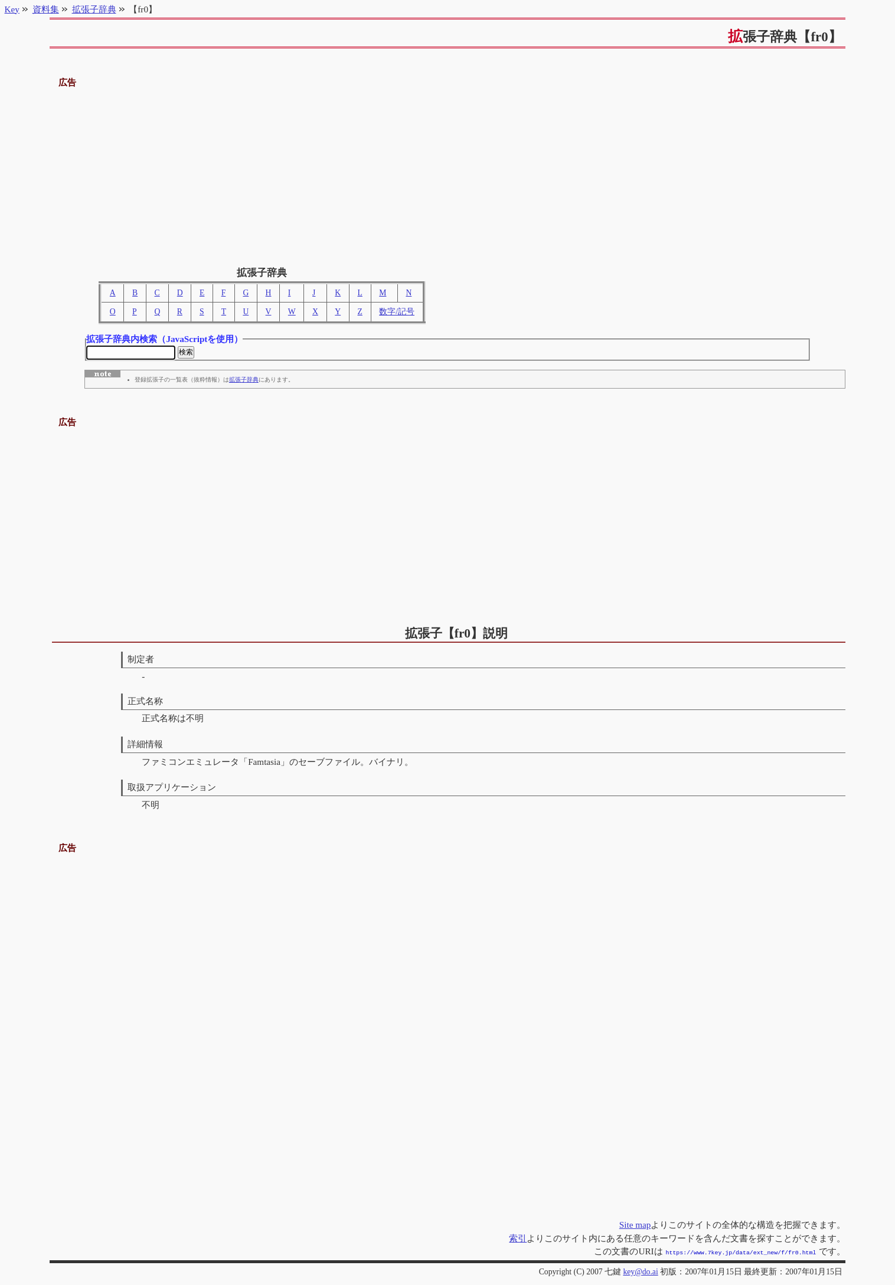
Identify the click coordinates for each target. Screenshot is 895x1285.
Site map (635, 1226)
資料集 (45, 9)
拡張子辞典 (244, 381)
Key (12, 9)
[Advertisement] (447, 172)
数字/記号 (396, 311)
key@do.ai (640, 1271)
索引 (518, 1239)
